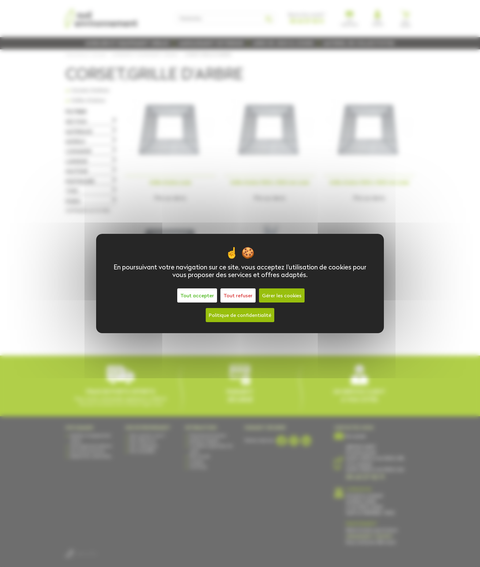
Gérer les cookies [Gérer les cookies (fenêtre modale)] (282, 295)
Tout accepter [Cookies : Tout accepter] (197, 295)
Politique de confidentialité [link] (240, 315)
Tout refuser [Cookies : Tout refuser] (238, 295)
